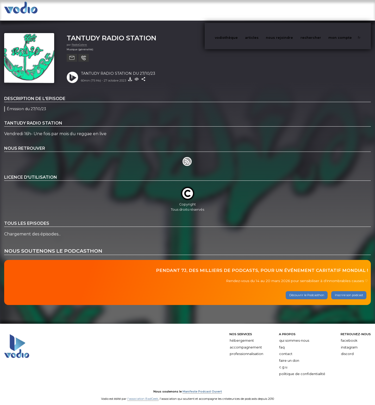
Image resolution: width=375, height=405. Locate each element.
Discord (347, 349)
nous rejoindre (290, 10)
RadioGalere (79, 39)
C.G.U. (283, 362)
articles (263, 10)
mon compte (348, 10)
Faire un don (289, 355)
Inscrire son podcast (349, 290)
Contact (285, 349)
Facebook (349, 335)
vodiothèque (238, 10)
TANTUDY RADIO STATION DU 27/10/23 (118, 68)
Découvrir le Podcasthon (306, 290)
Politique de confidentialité (302, 369)
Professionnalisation (246, 349)
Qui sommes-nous (294, 335)
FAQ (282, 342)
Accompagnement (246, 342)
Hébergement (242, 335)
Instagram (349, 342)
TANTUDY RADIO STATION (111, 33)
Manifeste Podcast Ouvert (202, 386)
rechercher (320, 10)
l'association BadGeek (142, 393)
